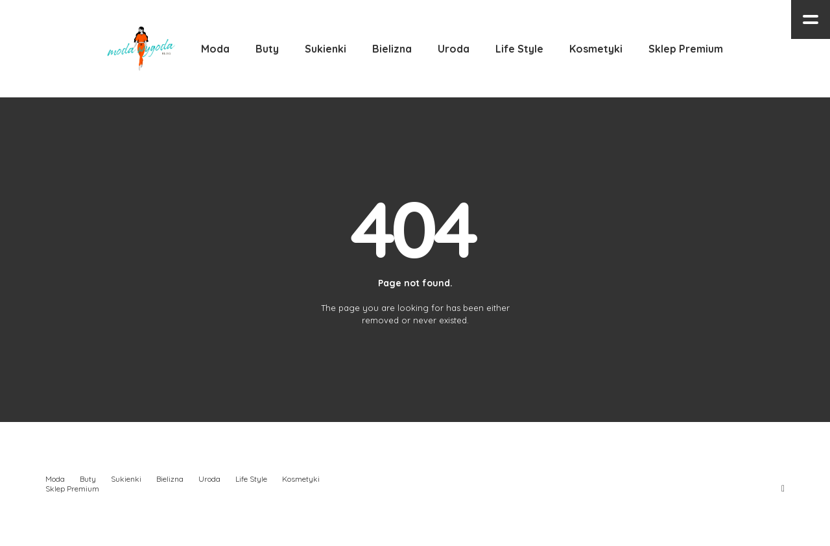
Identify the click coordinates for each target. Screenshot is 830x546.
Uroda (209, 479)
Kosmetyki (301, 479)
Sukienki (126, 479)
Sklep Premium (72, 488)
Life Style (251, 479)
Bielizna (170, 479)
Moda (55, 479)
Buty (88, 479)
